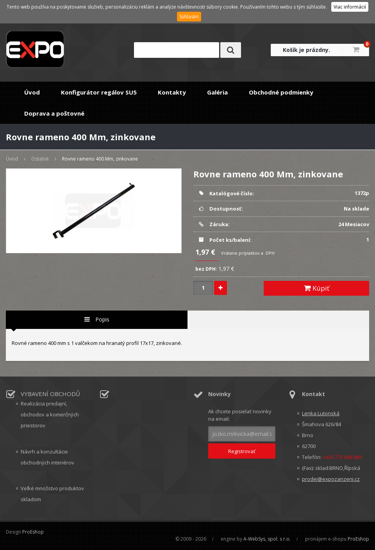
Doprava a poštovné (54, 113)
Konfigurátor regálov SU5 (99, 92)
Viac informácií (350, 7)
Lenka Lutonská (320, 413)
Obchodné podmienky (281, 92)
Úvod (32, 92)
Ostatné (40, 158)
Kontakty (172, 92)
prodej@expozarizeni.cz (331, 478)
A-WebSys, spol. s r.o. (267, 539)
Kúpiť (316, 288)
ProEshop (33, 532)
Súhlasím (189, 16)
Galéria (217, 92)
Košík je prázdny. (306, 50)
